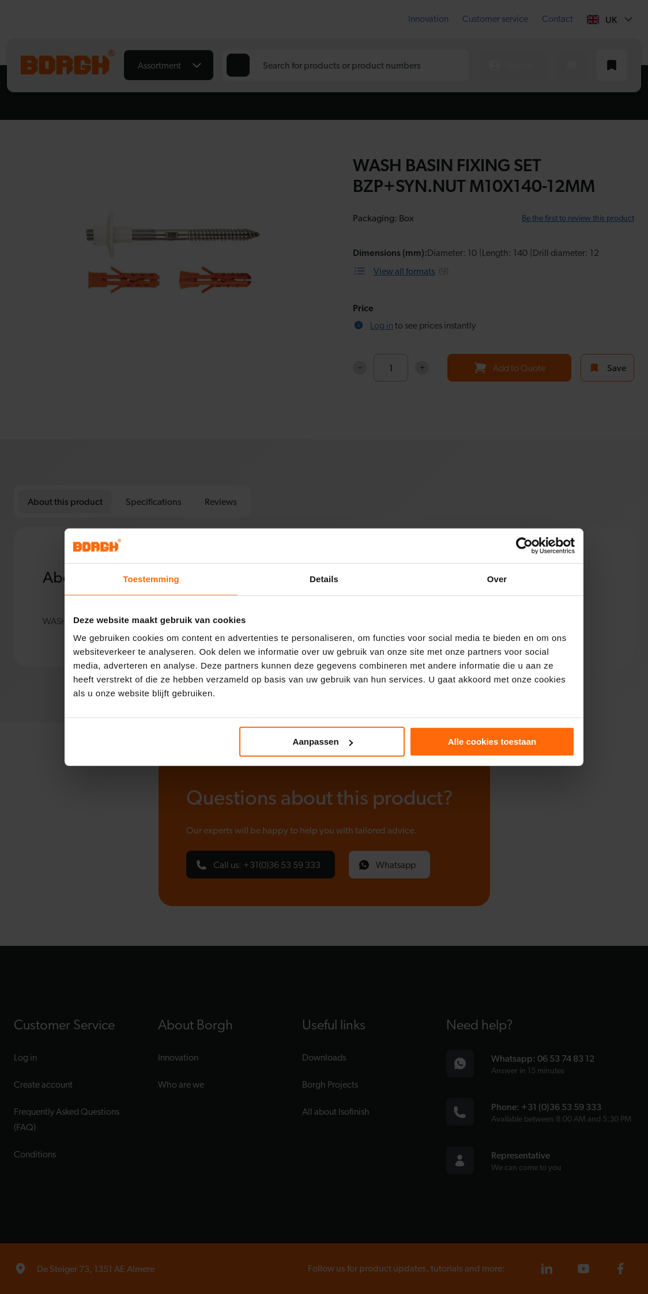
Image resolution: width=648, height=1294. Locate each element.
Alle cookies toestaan (492, 741)
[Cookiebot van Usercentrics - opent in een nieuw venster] (524, 545)
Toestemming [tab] (151, 578)
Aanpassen (323, 741)
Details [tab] (324, 578)
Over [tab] (497, 578)
